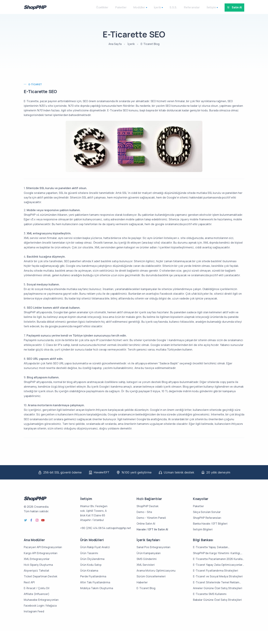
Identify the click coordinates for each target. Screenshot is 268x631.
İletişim (207, 7)
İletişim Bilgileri (203, 529)
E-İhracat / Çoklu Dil (36, 588)
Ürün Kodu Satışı (91, 565)
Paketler (117, 7)
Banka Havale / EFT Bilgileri (210, 523)
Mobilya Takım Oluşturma (96, 588)
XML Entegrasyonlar (37, 559)
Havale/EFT (101, 472)
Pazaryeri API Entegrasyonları (43, 547)
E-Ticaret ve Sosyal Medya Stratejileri (218, 576)
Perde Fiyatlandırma (93, 576)
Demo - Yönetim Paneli (151, 518)
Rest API (29, 582)
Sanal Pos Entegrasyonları (153, 547)
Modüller (135, 7)
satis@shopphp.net (118, 528)
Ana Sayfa (115, 44)
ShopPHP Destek (147, 506)
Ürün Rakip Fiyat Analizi (95, 547)
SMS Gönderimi (147, 559)
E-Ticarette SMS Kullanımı (209, 594)
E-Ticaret (35, 84)
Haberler (142, 582)
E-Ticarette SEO (41, 91)
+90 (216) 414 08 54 (92, 528)
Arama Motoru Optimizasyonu (156, 570)
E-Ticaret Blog (150, 44)
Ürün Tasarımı (89, 553)
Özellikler (98, 7)
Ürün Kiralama (89, 570)
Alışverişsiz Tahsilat (36, 570)
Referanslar (188, 7)
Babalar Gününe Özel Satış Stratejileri (217, 600)
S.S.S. (169, 7)
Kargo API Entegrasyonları (40, 553)
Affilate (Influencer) (36, 594)
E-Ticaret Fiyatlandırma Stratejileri (215, 570)
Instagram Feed (34, 611)
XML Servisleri (146, 565)
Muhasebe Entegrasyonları (41, 600)
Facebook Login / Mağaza (40, 605)
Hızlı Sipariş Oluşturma (38, 565)
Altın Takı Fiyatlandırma (95, 582)
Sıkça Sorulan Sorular (207, 512)
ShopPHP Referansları (207, 518)
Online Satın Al (146, 523)
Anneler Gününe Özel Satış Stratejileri (217, 588)
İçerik (153, 7)
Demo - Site (144, 512)
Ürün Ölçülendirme (92, 559)
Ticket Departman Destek (40, 576)
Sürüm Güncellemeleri (151, 576)
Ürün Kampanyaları (149, 553)
